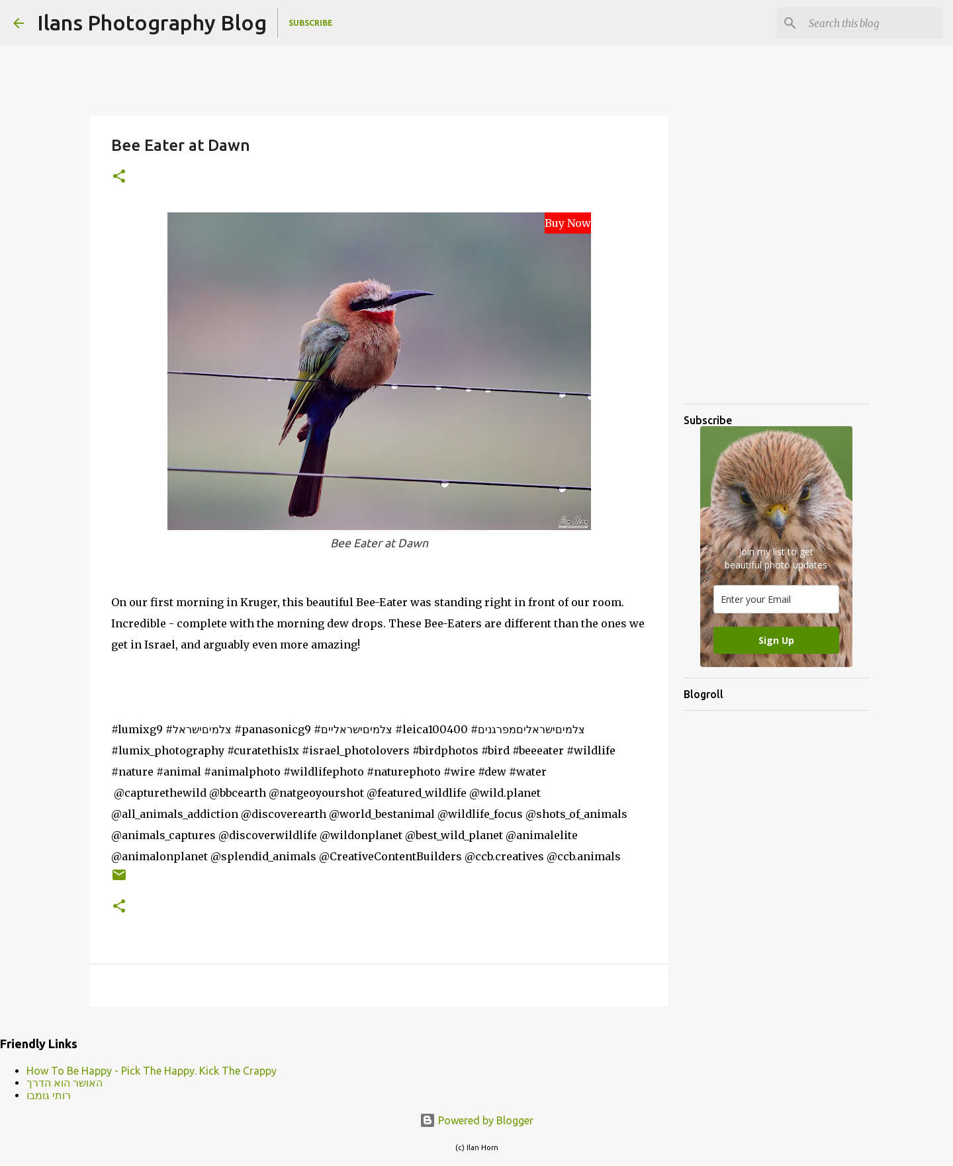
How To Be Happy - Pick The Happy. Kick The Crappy (151, 1071)
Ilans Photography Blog (152, 22)
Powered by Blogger (476, 1120)
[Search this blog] (872, 23)
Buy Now (568, 223)
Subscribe (311, 23)
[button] (119, 177)
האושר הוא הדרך (64, 1083)
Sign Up (776, 640)
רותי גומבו (48, 1095)
